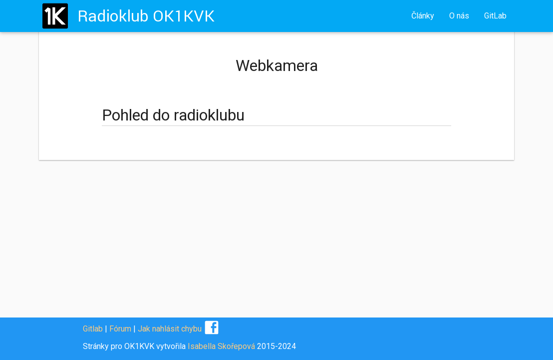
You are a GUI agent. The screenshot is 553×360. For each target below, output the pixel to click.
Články (422, 15)
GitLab (495, 15)
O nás (459, 15)
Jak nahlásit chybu (170, 329)
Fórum (120, 329)
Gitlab (93, 329)
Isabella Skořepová (221, 346)
